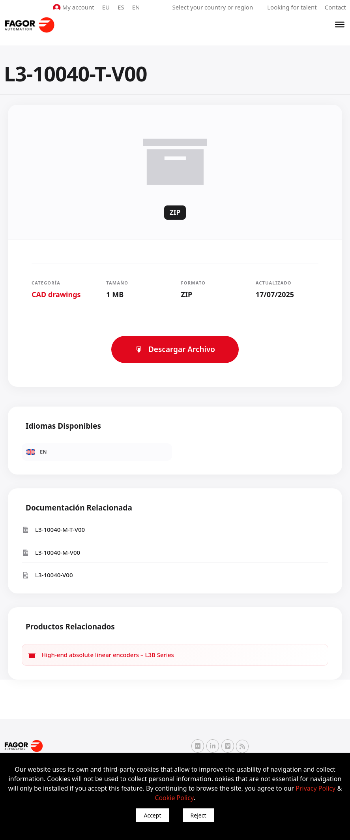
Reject (198, 815)
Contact (335, 7)
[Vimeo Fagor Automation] (227, 746)
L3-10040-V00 (47, 575)
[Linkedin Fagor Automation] (212, 746)
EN (136, 7)
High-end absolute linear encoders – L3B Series (101, 655)
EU (106, 7)
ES (121, 7)
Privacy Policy (315, 788)
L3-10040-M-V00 (51, 552)
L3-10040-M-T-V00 (53, 529)
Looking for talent (291, 7)
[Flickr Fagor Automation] (197, 746)
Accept (152, 815)
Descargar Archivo (175, 349)
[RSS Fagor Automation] (242, 746)
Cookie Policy (174, 797)
